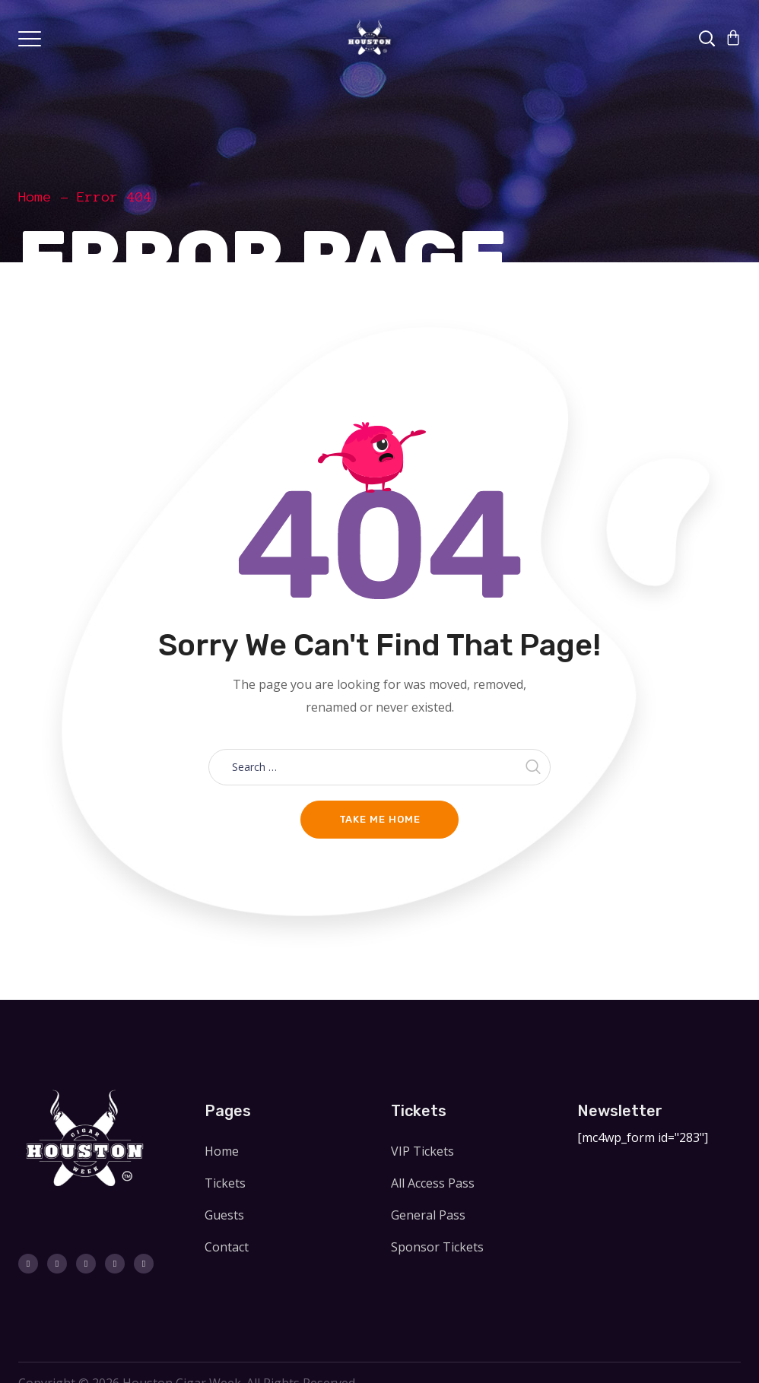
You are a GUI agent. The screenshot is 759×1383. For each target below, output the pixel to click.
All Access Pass (433, 1183)
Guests (224, 1215)
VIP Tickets (422, 1151)
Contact (227, 1247)
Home (35, 197)
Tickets (225, 1183)
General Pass (428, 1215)
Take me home (380, 819)
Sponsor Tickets (437, 1247)
